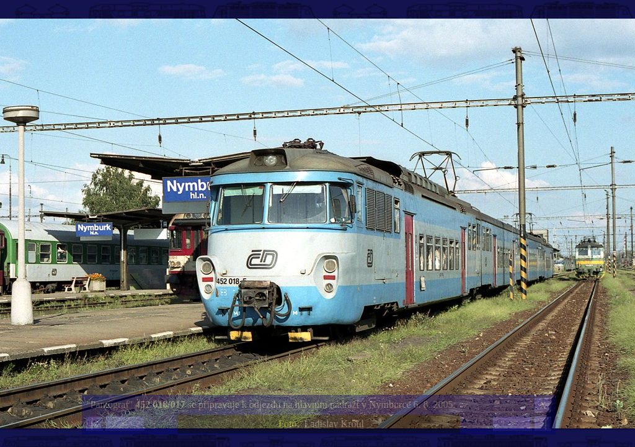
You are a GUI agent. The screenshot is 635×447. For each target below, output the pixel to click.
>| (542, 423)
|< (94, 423)
